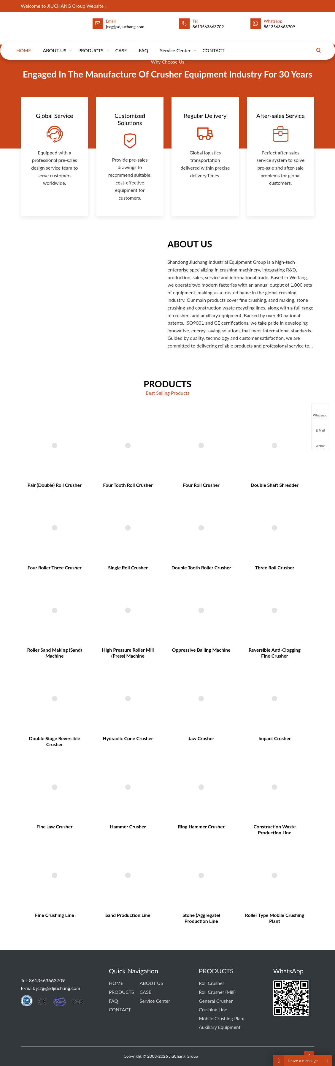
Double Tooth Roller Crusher (192, 594)
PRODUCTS (90, 45)
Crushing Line (213, 1009)
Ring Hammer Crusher (192, 786)
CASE (121, 45)
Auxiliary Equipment (219, 1027)
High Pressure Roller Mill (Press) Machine (138, 657)
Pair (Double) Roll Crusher (84, 533)
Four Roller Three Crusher (84, 594)
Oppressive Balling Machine (192, 655)
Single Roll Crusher (138, 594)
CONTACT (213, 45)
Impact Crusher (246, 720)
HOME (23, 45)
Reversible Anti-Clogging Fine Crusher (246, 657)
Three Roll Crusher (246, 594)
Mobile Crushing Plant (222, 1018)
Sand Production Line (138, 851)
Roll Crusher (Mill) (217, 992)
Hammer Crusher (138, 786)
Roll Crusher (211, 983)
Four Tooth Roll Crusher (138, 533)
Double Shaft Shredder (246, 533)
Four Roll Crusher (192, 533)
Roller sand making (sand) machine (84, 657)
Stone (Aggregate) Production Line (192, 853)
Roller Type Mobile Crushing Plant (246, 853)
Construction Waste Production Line (246, 788)
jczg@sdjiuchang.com (58, 988)
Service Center (175, 45)
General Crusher (216, 1001)
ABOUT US (54, 45)
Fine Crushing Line (84, 851)
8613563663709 (208, 26)
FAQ (143, 45)
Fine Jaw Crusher (84, 786)
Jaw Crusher (192, 720)
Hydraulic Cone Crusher (138, 720)
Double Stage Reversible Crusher (84, 722)
